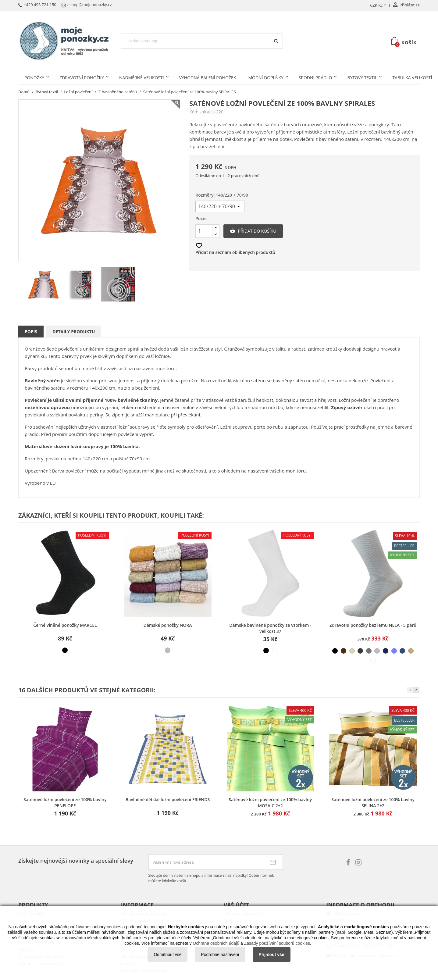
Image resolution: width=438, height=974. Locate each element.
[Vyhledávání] (202, 41)
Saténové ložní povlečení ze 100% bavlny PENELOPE (65, 802)
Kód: (193, 112)
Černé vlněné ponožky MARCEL (65, 625)
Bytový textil (362, 77)
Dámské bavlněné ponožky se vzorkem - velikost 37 (270, 628)
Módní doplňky (265, 77)
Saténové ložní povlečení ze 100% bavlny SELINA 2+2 (373, 802)
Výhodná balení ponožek (207, 77)
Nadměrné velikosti (141, 77)
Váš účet (236, 904)
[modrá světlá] (394, 651)
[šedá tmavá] (360, 651)
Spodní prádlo (315, 77)
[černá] (65, 650)
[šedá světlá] (377, 651)
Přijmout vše (271, 954)
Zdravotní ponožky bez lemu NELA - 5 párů (372, 625)
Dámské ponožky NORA (168, 625)
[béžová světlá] (352, 651)
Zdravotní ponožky (81, 77)
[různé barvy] (167, 650)
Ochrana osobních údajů (216, 943)
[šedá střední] (369, 651)
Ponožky (34, 77)
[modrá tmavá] (385, 651)
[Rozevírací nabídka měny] (378, 5)
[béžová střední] (411, 651)
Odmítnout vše (167, 954)
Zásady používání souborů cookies (277, 943)
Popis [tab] (31, 331)
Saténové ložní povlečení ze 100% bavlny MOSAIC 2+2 (270, 802)
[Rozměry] (219, 206)
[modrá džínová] (402, 651)
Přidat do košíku (253, 231)
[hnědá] (343, 651)
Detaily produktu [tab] (73, 331)
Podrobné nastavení (220, 954)
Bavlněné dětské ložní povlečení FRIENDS (168, 799)
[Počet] (203, 231)
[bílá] (274, 650)
